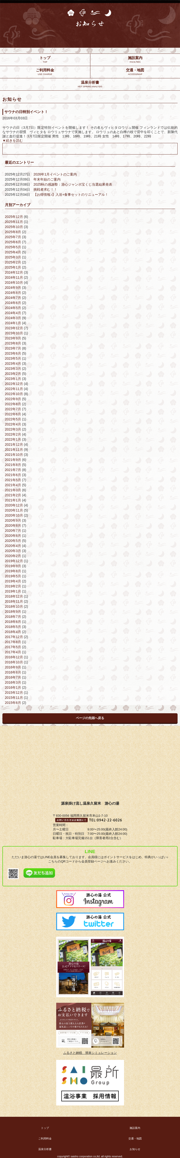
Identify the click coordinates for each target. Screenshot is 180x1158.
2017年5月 (13, 647)
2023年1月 (13, 379)
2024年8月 (13, 293)
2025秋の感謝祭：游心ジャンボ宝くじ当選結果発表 (72, 184)
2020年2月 (13, 556)
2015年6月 (13, 703)
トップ (45, 1127)
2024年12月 (14, 272)
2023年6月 (13, 353)
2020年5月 (13, 541)
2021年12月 (14, 444)
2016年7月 (13, 677)
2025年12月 (14, 217)
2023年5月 (13, 358)
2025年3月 (13, 257)
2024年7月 (13, 298)
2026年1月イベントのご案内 (55, 174)
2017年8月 (13, 642)
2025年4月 (13, 252)
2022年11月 (14, 389)
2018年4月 (13, 632)
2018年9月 (13, 611)
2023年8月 (13, 343)
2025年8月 (13, 232)
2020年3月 (13, 551)
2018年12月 (14, 596)
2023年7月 (13, 348)
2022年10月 (14, 394)
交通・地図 (135, 1138)
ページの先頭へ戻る (90, 718)
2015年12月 (14, 692)
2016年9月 (13, 667)
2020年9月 (13, 520)
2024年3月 (13, 318)
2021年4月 (13, 485)
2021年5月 (13, 480)
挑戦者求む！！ (45, 189)
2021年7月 (13, 470)
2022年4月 (13, 424)
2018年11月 (14, 601)
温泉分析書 (45, 1149)
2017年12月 (14, 637)
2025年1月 (13, 267)
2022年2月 (13, 434)
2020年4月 (13, 546)
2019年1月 (13, 591)
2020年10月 (14, 515)
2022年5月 (13, 419)
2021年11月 (14, 449)
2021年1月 (13, 500)
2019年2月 (13, 586)
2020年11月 (14, 510)
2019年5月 (13, 576)
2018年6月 (13, 622)
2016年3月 (13, 682)
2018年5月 (13, 627)
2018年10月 (14, 606)
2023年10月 (14, 333)
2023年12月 (14, 328)
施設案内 (135, 1127)
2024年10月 (14, 282)
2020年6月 (13, 536)
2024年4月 (13, 313)
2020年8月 (13, 525)
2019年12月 (14, 561)
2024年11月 (14, 277)
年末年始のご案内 (47, 179)
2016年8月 (13, 672)
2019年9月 (13, 566)
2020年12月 (14, 505)
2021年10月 (14, 455)
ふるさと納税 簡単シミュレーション (90, 1053)
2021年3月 (13, 490)
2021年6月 (13, 475)
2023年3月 (13, 368)
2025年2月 (13, 262)
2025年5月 (13, 247)
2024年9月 (13, 288)
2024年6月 (13, 303)
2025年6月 (13, 242)
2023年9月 (13, 338)
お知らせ (135, 1149)
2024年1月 (13, 323)
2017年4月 (13, 652)
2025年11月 (14, 222)
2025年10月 (14, 227)
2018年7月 (13, 617)
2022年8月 (13, 404)
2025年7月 (13, 237)
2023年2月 (13, 374)
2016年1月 (13, 687)
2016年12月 (14, 657)
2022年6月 (13, 414)
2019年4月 (13, 581)
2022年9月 (13, 399)
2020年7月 (13, 530)
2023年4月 (13, 363)
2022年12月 (14, 384)
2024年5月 (13, 308)
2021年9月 (13, 460)
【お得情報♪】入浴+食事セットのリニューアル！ (70, 194)
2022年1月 (13, 439)
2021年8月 (13, 465)
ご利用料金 (45, 1138)
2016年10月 (14, 662)
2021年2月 (13, 495)
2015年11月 (14, 698)
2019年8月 (13, 571)
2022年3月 (13, 429)
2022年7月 (13, 409)
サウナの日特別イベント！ (26, 112)
